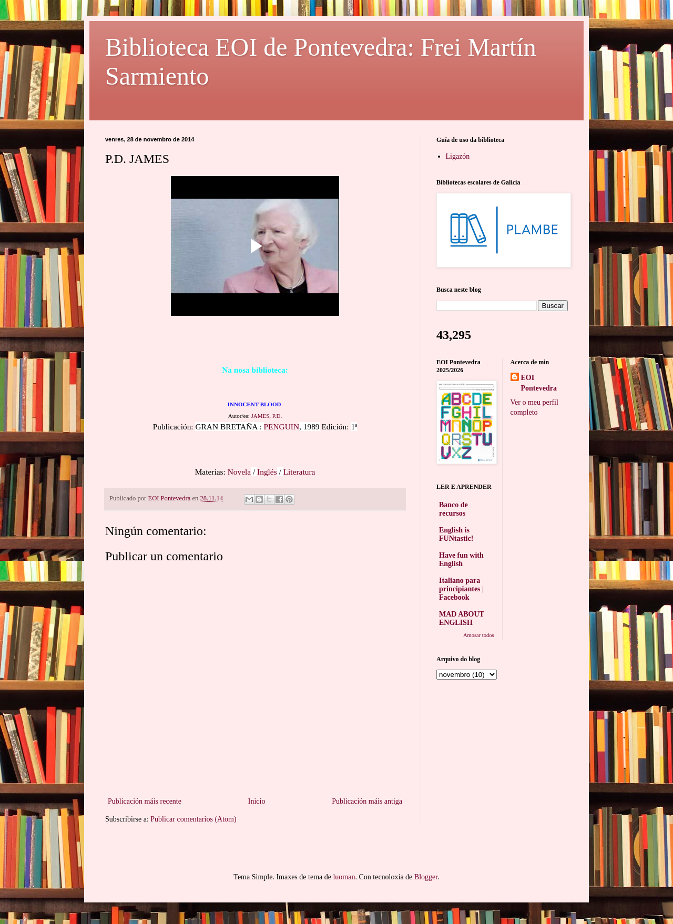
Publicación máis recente (144, 801)
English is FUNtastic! (456, 534)
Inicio (257, 801)
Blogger (425, 877)
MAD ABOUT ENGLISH (461, 618)
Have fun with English (461, 559)
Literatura (299, 471)
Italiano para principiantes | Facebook (461, 589)
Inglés (267, 471)
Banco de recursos (453, 509)
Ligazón (458, 156)
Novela (239, 471)
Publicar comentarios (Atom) (193, 819)
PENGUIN (282, 426)
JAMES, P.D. (266, 416)
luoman (344, 877)
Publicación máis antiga (367, 801)
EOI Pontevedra (539, 383)
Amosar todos (478, 635)
